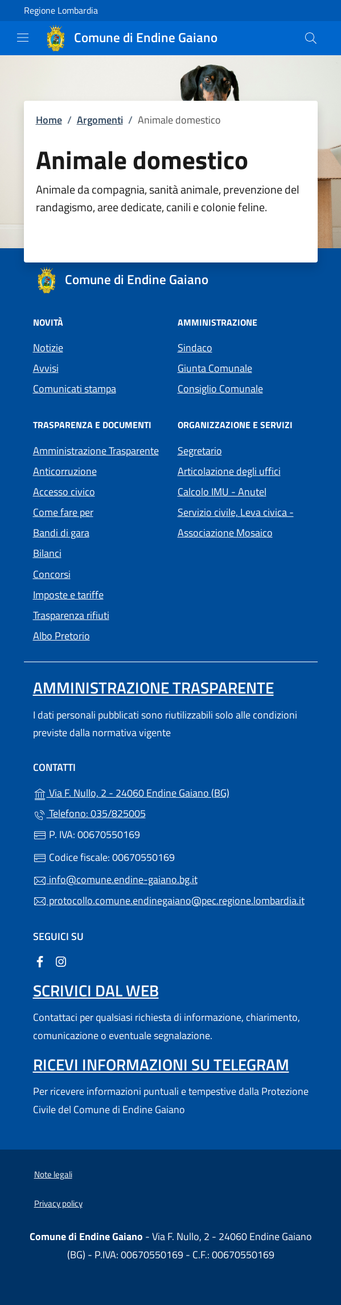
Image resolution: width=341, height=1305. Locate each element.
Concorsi (52, 574)
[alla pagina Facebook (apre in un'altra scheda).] (40, 961)
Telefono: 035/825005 (89, 813)
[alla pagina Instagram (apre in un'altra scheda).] (61, 961)
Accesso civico (64, 491)
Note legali (53, 1174)
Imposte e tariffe (68, 594)
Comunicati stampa (74, 388)
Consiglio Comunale (220, 388)
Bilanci (47, 553)
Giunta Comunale (215, 368)
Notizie (48, 347)
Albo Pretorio (98, 634)
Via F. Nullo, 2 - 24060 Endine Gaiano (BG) (171, 792)
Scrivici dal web (96, 990)
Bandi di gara (61, 532)
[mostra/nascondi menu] (23, 37)
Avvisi (46, 368)
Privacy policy (58, 1203)
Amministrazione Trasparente (96, 450)
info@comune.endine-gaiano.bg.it (115, 879)
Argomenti (100, 120)
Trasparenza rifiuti (71, 615)
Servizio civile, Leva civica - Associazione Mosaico (243, 522)
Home (49, 120)
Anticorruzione (65, 471)
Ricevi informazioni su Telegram (161, 1064)
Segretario (200, 450)
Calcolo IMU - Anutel (243, 490)
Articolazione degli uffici (229, 471)
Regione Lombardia (61, 10)
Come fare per (63, 512)
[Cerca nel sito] (311, 38)
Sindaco (195, 347)
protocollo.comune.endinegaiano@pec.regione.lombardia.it (169, 900)
